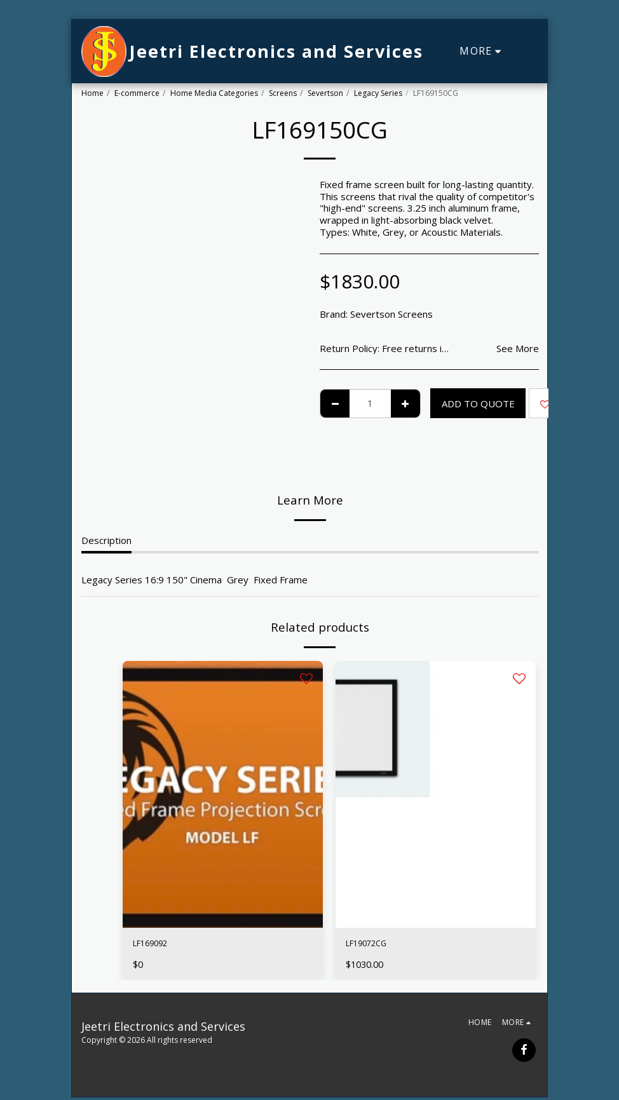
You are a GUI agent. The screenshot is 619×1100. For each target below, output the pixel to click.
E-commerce (137, 93)
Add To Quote (478, 403)
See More (517, 349)
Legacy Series (378, 93)
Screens (283, 93)
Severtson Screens (391, 314)
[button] (528, 51)
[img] (223, 794)
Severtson (325, 93)
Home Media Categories (214, 93)
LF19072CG (371, 945)
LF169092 (155, 945)
